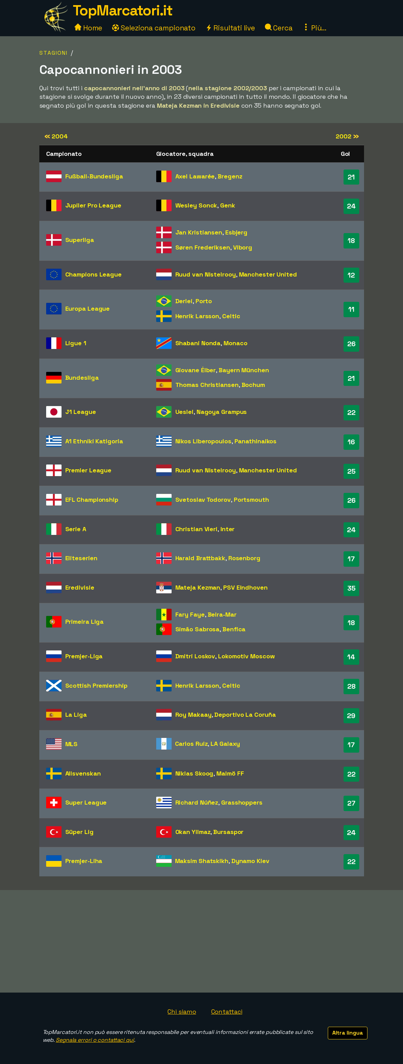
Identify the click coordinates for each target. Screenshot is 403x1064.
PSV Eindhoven (245, 587)
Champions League (93, 274)
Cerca (279, 27)
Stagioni (53, 52)
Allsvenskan (83, 773)
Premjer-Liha (84, 861)
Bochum (253, 385)
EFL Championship (91, 499)
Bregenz (230, 176)
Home (89, 27)
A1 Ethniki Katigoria (94, 441)
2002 (347, 136)
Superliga (79, 240)
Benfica (234, 629)
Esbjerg (236, 232)
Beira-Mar (222, 614)
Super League (86, 802)
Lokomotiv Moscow (246, 656)
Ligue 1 (75, 343)
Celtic (231, 316)
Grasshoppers (242, 802)
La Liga (76, 714)
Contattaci (226, 1011)
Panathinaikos (255, 441)
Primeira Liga (84, 621)
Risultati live (230, 27)
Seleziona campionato (154, 27)
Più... (314, 27)
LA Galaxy (225, 744)
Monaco (235, 343)
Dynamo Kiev (250, 861)
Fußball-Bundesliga (94, 176)
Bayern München (244, 370)
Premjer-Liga (84, 656)
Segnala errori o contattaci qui (95, 1039)
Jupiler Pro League (93, 205)
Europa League (87, 308)
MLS (71, 744)
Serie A (75, 529)
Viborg (242, 247)
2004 (56, 136)
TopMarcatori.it (123, 10)
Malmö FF (230, 773)
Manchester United (268, 274)
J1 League (80, 412)
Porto (204, 301)
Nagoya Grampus (222, 412)
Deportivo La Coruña (245, 714)
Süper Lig (79, 832)
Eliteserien (81, 558)
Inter (227, 529)
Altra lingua (347, 1032)
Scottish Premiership (96, 685)
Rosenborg (244, 558)
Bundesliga (82, 377)
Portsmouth (251, 499)
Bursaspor (228, 832)
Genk (227, 205)
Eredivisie (79, 587)
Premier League (88, 470)
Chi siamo (181, 1011)
